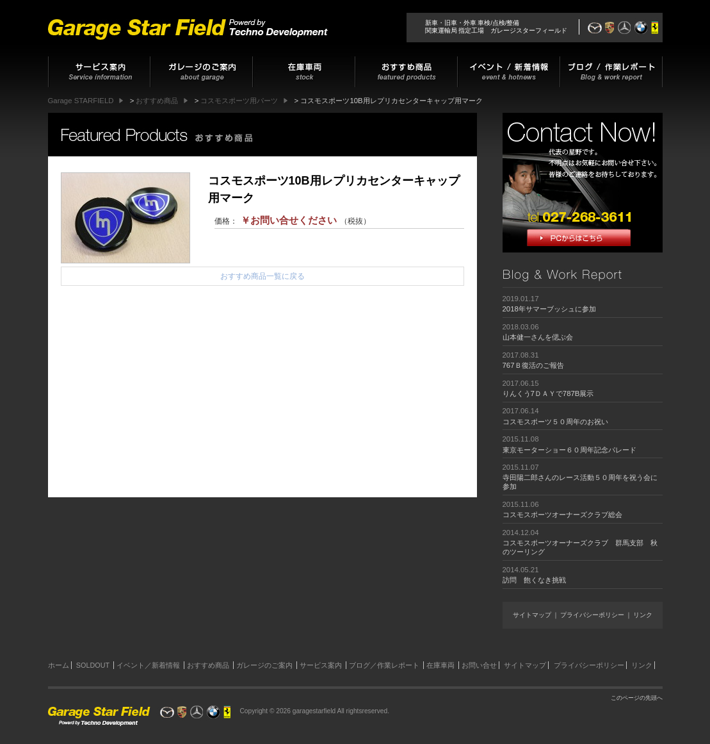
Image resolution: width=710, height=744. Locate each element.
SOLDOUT (92, 665)
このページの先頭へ (637, 698)
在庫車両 (440, 665)
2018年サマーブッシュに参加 (549, 309)
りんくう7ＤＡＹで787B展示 (548, 393)
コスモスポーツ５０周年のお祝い (555, 422)
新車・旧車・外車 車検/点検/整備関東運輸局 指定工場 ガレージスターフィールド (496, 26)
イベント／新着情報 (148, 665)
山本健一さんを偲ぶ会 (538, 337)
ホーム (58, 665)
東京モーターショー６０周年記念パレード (569, 450)
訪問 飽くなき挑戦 (534, 580)
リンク (642, 614)
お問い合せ (479, 665)
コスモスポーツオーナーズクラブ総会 (562, 514)
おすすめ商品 (208, 665)
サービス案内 (321, 665)
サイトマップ (532, 614)
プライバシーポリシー (592, 614)
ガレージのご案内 (264, 665)
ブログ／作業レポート (384, 665)
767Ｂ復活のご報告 (533, 365)
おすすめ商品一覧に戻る (262, 276)
